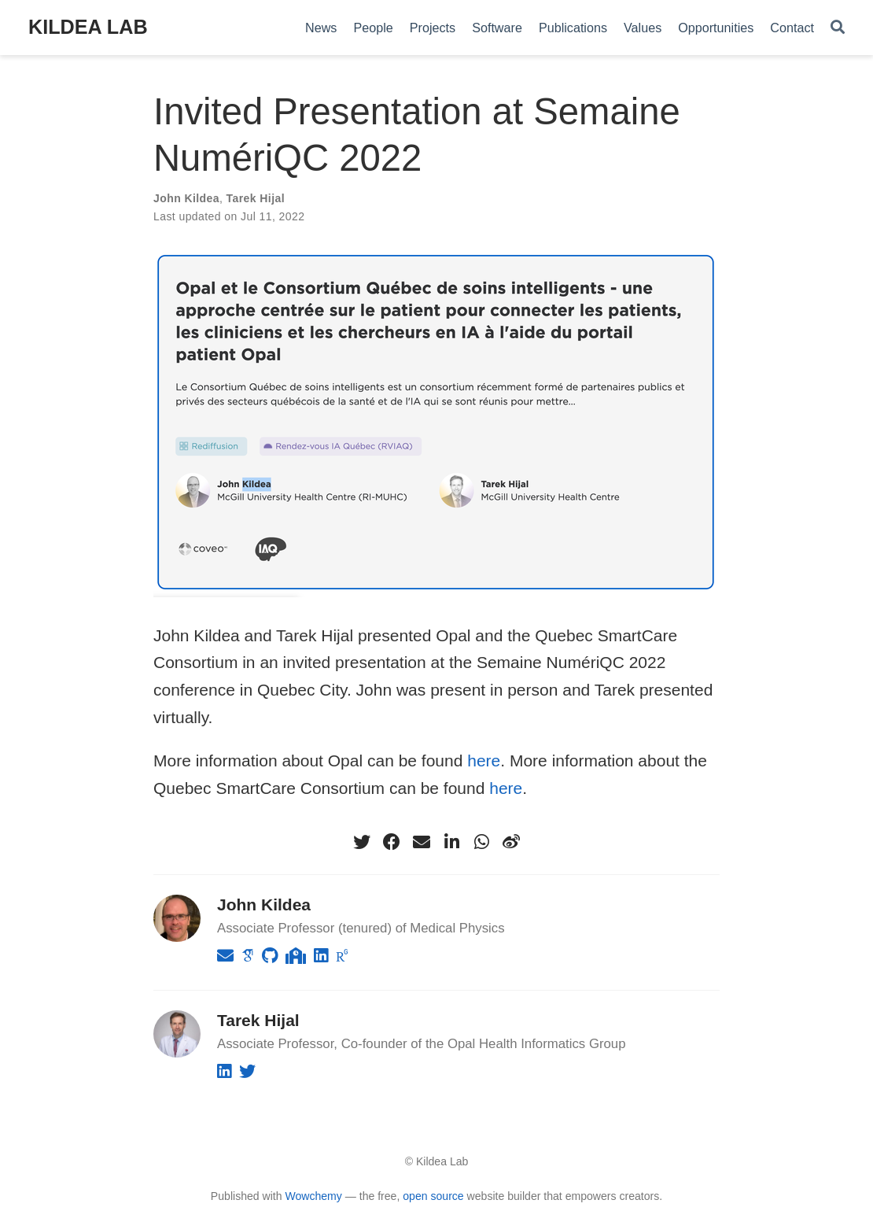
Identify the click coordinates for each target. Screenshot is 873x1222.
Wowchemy (313, 1196)
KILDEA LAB (88, 27)
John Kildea (186, 198)
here (483, 760)
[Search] (838, 28)
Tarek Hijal (256, 198)
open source (433, 1196)
